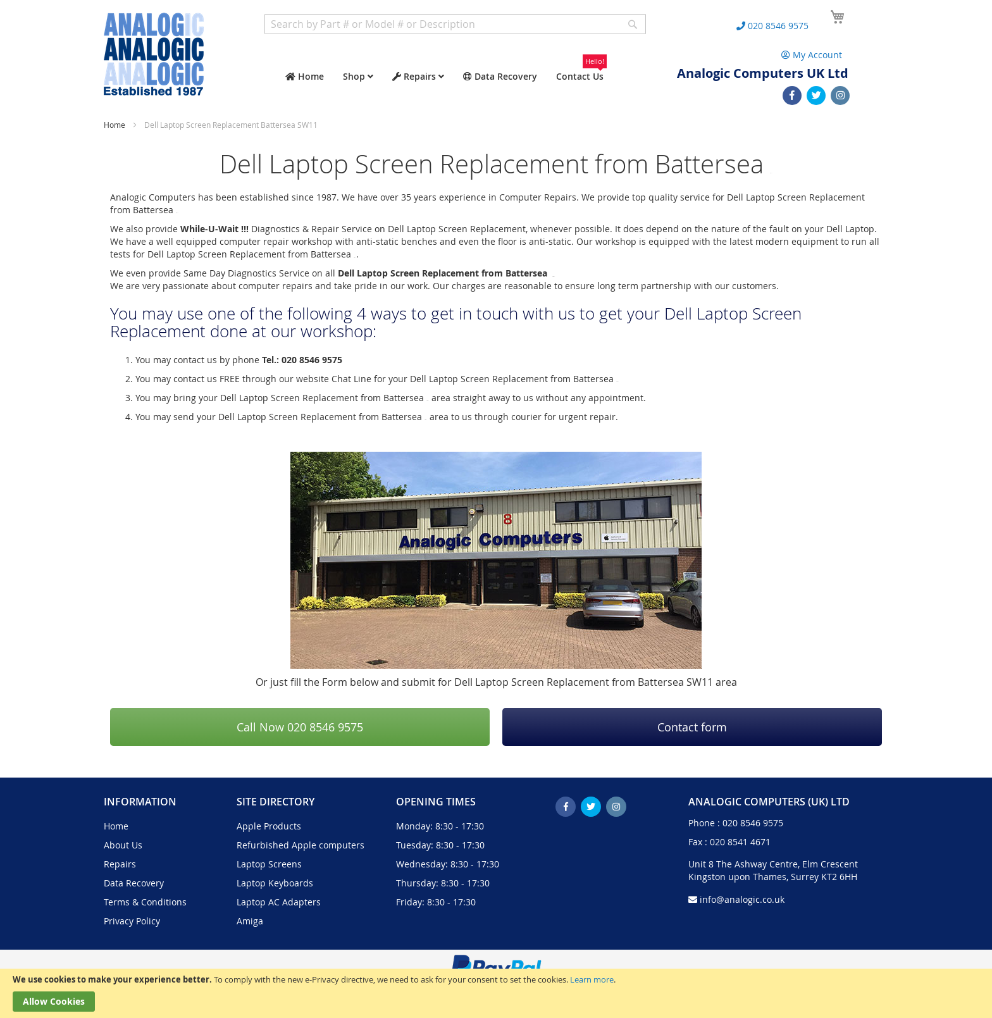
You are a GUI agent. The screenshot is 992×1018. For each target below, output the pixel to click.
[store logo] (154, 54)
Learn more (592, 979)
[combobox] (455, 24)
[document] (496, 993)
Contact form (692, 727)
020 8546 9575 (752, 823)
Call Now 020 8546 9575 (300, 727)
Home (115, 125)
